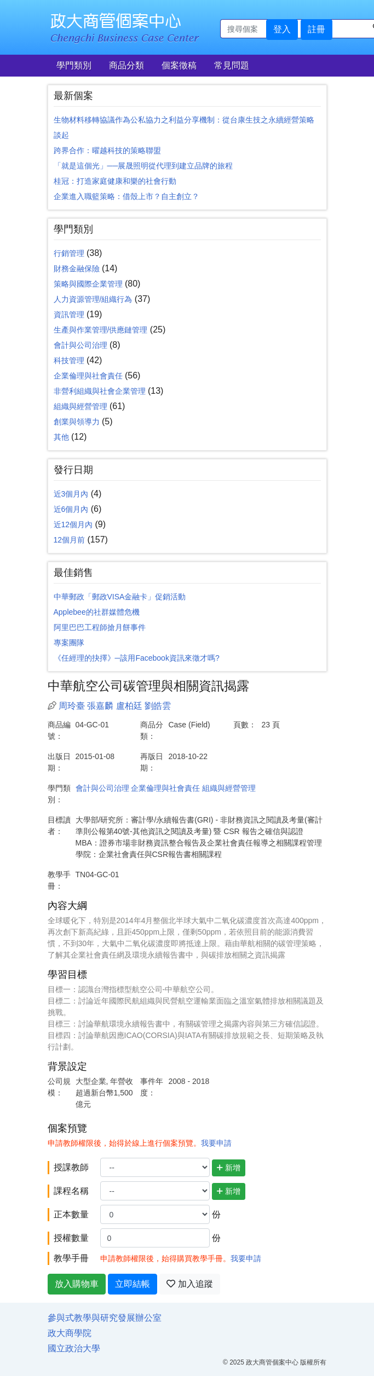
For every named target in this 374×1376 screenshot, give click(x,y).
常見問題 (231, 65)
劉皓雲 (158, 705)
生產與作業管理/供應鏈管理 (101, 329)
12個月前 (69, 539)
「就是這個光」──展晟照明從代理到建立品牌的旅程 (143, 165)
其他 (61, 437)
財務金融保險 (77, 268)
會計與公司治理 (80, 345)
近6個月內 (71, 509)
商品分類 (126, 65)
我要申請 (216, 1143)
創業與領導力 (77, 421)
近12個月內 (73, 524)
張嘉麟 (100, 705)
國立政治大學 (74, 1348)
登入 (282, 29)
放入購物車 (77, 1283)
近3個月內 (71, 493)
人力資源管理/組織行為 (93, 299)
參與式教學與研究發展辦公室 (105, 1317)
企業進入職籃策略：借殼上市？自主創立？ (126, 196)
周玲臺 (72, 705)
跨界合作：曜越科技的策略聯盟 (107, 150)
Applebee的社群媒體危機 (97, 612)
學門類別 (73, 65)
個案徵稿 (179, 65)
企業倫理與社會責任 (88, 375)
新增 (228, 1167)
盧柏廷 (129, 705)
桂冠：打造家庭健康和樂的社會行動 (115, 181)
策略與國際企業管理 (88, 283)
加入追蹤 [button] (189, 1283)
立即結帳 (132, 1283)
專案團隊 (69, 642)
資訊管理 (69, 314)
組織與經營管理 (80, 406)
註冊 (316, 29)
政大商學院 (69, 1333)
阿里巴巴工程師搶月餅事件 (100, 627)
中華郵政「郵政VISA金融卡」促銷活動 (120, 596)
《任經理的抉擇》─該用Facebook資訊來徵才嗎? (137, 658)
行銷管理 (69, 253)
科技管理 (69, 360)
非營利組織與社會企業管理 (100, 391)
